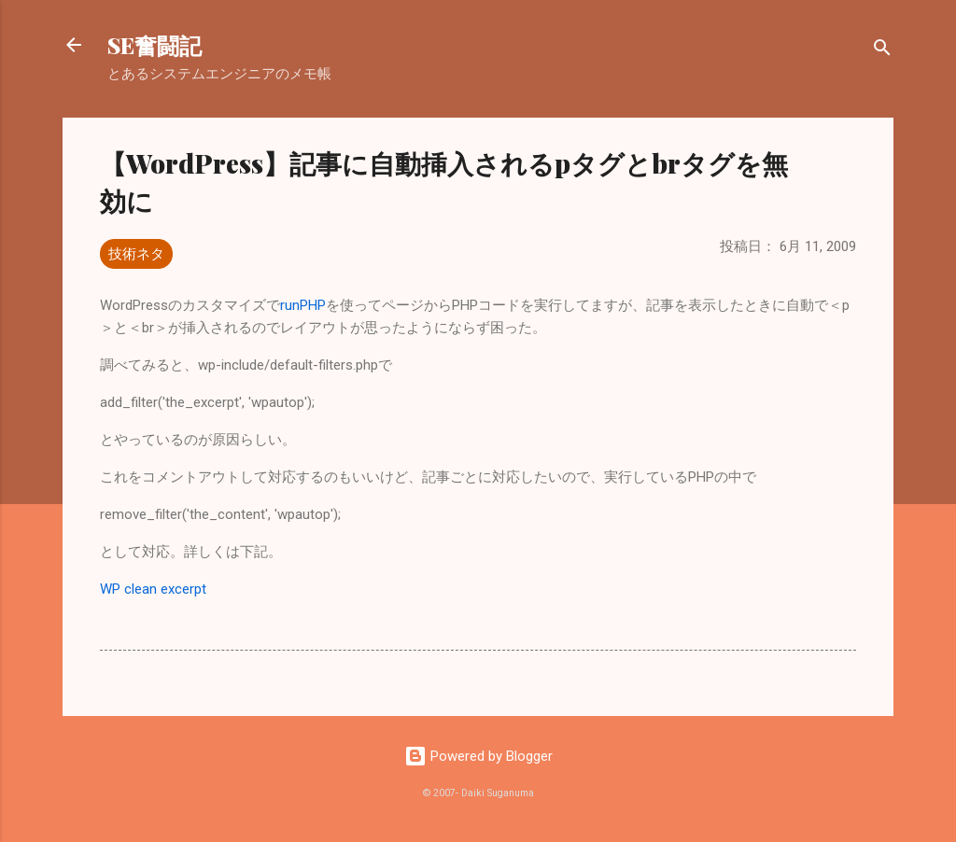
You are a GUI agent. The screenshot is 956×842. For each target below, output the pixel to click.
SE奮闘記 (154, 45)
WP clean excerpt (153, 589)
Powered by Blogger (478, 756)
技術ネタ (136, 254)
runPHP (303, 305)
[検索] (882, 50)
